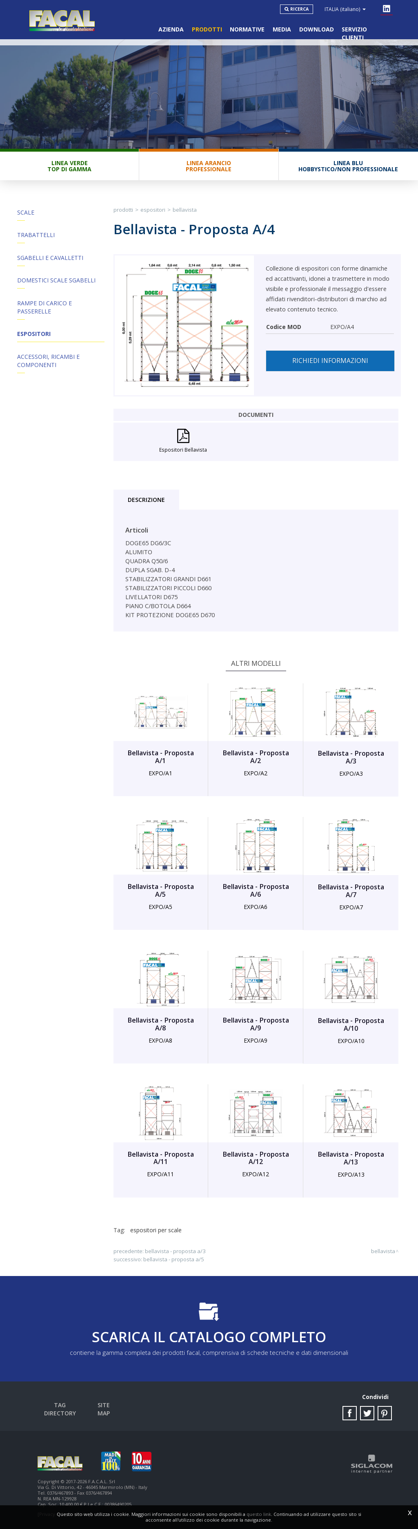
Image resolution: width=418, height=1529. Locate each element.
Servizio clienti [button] (366, 29)
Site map (104, 1405)
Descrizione (146, 500)
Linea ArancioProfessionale (208, 166)
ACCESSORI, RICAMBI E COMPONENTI (48, 362)
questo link (259, 1514)
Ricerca (300, 9)
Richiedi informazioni (330, 361)
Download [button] (316, 29)
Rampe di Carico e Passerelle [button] (44, 308)
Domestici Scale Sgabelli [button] (56, 281)
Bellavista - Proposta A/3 (175, 1251)
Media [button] (281, 29)
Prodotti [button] (206, 29)
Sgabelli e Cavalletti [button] (50, 258)
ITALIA (345, 9)
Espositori (34, 335)
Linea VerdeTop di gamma (69, 166)
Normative (246, 29)
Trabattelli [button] (36, 236)
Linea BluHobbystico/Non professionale (348, 166)
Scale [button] (25, 213)
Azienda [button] (170, 29)
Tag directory (60, 1405)
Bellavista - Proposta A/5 (173, 1259)
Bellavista (185, 210)
